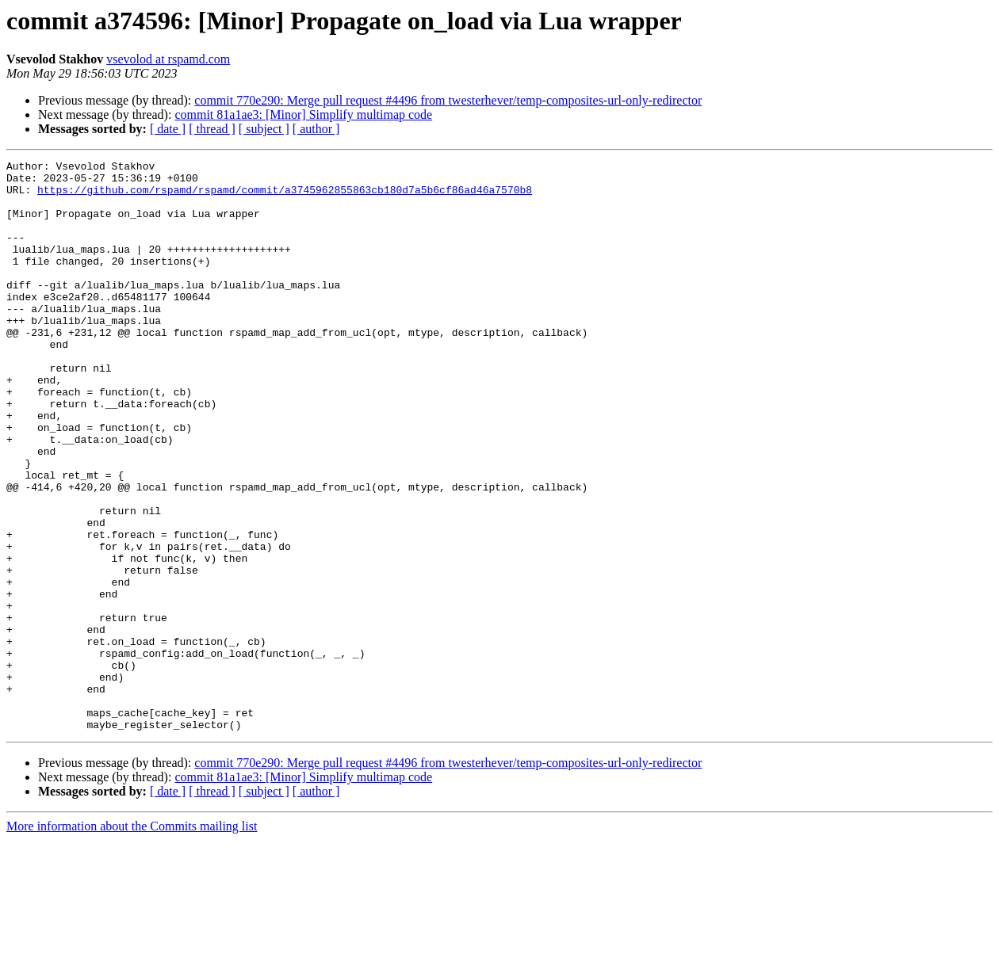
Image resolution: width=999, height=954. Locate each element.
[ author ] (316, 128)
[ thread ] (212, 128)
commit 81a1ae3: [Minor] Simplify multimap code (303, 114)
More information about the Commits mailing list (131, 940)
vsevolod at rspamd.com (168, 59)
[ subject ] (264, 128)
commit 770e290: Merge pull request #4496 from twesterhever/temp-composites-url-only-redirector (448, 100)
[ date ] (168, 128)
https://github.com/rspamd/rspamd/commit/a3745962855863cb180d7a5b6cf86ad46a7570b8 (284, 196)
